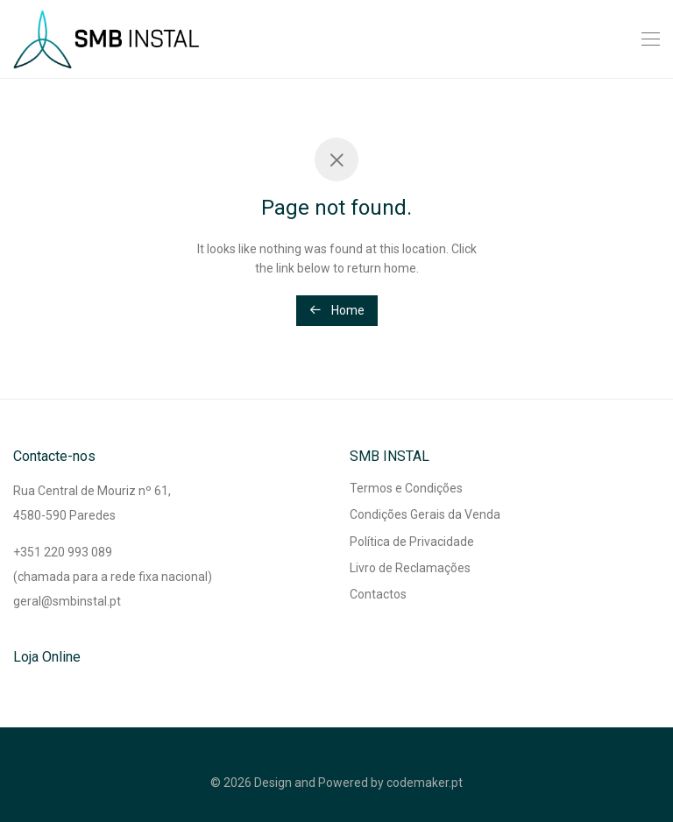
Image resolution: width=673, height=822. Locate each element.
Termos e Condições (406, 488)
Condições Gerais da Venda (425, 514)
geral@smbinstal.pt (67, 601)
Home (337, 310)
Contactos (378, 594)
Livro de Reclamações (410, 568)
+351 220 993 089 (62, 552)
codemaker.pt (424, 783)
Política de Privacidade (412, 542)
